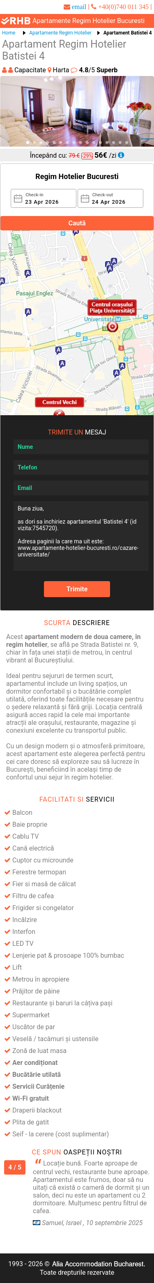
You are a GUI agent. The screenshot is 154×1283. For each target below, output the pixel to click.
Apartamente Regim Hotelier (60, 33)
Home (8, 33)
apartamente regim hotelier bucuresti (88, 21)
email (79, 6)
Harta (59, 70)
